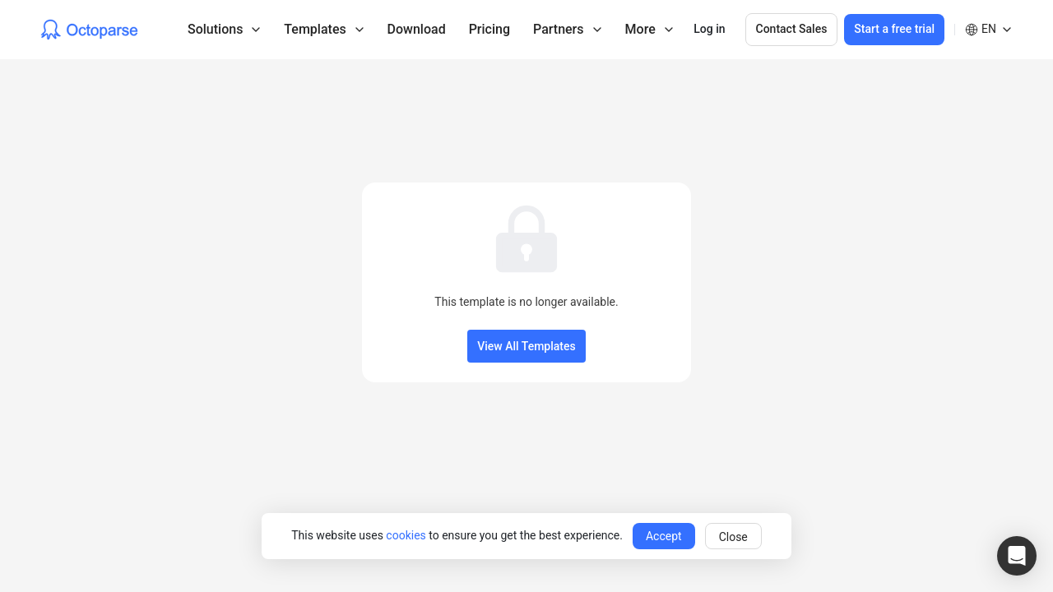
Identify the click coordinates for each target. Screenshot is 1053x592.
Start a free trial (894, 28)
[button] (1017, 556)
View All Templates (526, 346)
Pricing (489, 29)
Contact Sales (792, 28)
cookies (405, 535)
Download (416, 29)
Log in (709, 28)
